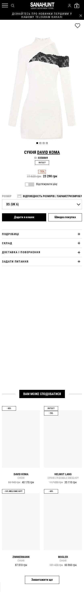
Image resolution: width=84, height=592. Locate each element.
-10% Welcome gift (13, 491)
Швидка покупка (65, 217)
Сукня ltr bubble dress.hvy (63, 478)
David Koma (48, 152)
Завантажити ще (42, 580)
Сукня (21, 478)
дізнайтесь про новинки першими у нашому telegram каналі (42, 15)
